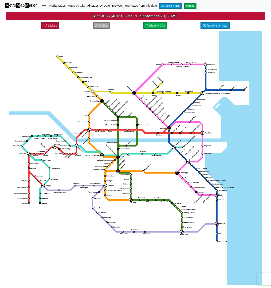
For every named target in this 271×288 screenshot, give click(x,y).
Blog (190, 5)
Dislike (101, 25)
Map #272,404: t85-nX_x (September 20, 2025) (135, 16)
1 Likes (50, 25)
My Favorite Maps (54, 5)
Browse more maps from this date (134, 5)
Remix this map (215, 25)
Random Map (170, 5)
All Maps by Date (98, 5)
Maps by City (76, 5)
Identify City (155, 25)
